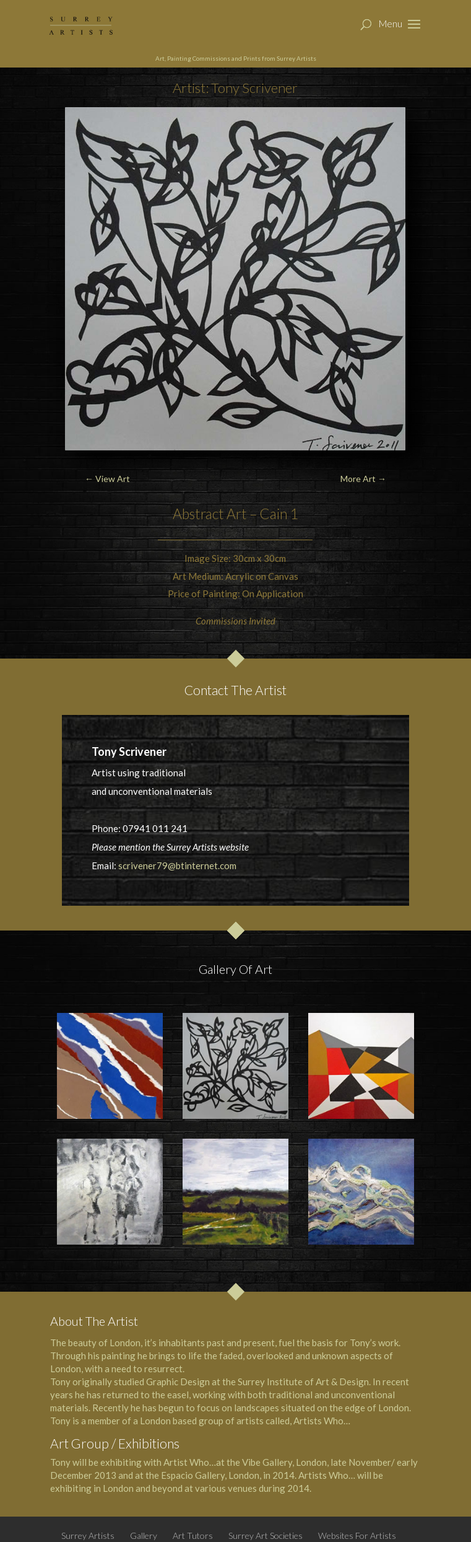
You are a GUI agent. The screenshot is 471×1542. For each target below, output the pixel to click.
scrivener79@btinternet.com (177, 865)
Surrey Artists (88, 1535)
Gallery (143, 1535)
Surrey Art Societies (265, 1535)
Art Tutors (193, 1535)
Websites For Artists (357, 1535)
